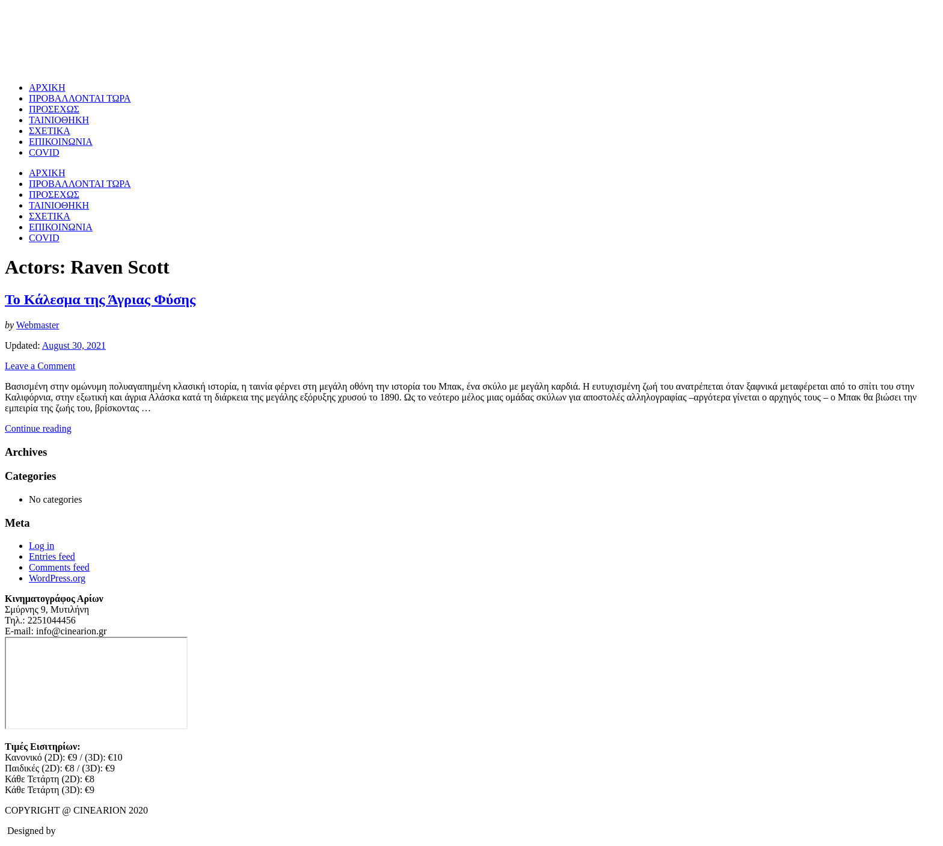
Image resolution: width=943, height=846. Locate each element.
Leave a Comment (40, 366)
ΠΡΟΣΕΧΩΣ (54, 109)
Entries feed (52, 556)
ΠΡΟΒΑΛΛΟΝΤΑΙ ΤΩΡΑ (80, 98)
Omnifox (75, 831)
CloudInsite (127, 831)
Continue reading (38, 428)
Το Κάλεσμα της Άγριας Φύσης (100, 299)
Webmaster (38, 325)
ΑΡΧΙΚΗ (47, 87)
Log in (41, 546)
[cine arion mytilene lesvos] (96, 683)
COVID (44, 152)
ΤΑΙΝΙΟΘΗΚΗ (59, 120)
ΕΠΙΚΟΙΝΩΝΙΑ (61, 141)
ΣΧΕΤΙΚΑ (49, 131)
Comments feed (59, 567)
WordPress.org (57, 578)
